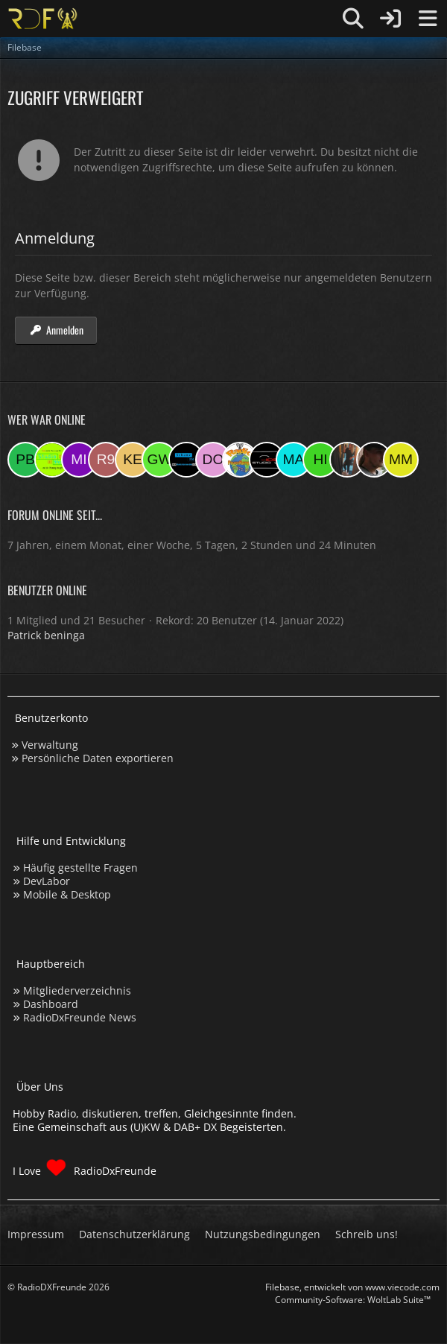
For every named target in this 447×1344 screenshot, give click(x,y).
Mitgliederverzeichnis (77, 990)
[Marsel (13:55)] (293, 460)
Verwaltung (50, 745)
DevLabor (46, 881)
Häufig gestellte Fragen (80, 867)
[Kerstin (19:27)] (132, 460)
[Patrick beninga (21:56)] (25, 460)
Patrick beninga (46, 635)
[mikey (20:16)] (79, 460)
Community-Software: (353, 1299)
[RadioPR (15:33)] (240, 460)
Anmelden (55, 329)
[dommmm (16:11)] (213, 460)
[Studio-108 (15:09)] (267, 460)
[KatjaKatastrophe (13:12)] (347, 460)
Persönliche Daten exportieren (98, 758)
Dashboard (50, 1004)
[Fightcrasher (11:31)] (374, 460)
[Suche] (353, 19)
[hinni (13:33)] (320, 460)
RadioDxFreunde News (79, 1017)
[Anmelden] (390, 18)
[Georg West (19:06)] (159, 460)
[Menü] (428, 19)
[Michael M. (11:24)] (401, 460)
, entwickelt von (352, 1287)
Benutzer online (47, 590)
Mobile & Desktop (67, 894)
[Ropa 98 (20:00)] (106, 460)
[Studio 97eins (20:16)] (52, 460)
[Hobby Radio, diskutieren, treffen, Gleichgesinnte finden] (42, 19)
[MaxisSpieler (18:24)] (186, 460)
